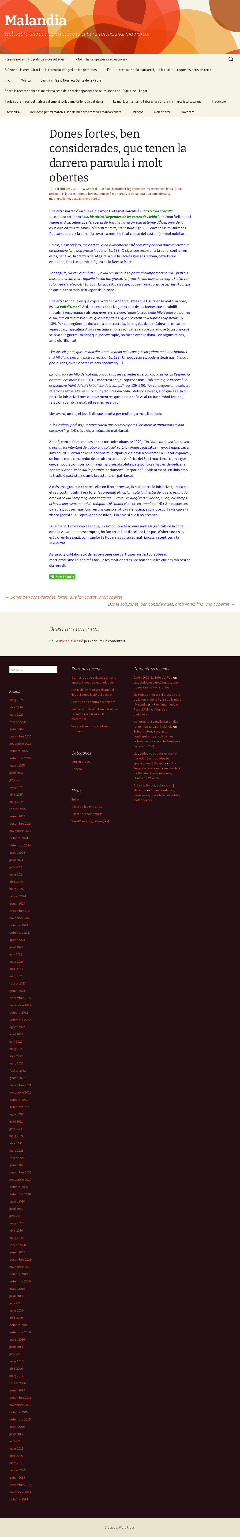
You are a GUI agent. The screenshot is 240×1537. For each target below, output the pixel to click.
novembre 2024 (20, 831)
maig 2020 (16, 1223)
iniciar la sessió (71, 641)
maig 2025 (16, 787)
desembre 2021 (20, 1085)
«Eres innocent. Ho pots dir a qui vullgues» (35, 59)
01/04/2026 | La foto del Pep (153, 677)
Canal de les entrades (86, 806)
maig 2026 (16, 700)
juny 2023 (15, 954)
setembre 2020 (20, 1194)
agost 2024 (17, 852)
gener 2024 (17, 903)
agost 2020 (17, 1201)
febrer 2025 (17, 809)
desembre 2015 (20, 1397)
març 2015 (16, 1463)
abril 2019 (16, 1317)
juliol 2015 (16, 1434)
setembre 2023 (20, 932)
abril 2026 (16, 707)
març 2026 (16, 714)
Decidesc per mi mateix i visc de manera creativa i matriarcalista (75, 112)
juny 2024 (15, 867)
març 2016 (16, 1376)
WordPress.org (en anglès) (90, 821)
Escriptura (12, 112)
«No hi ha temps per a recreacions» (101, 59)
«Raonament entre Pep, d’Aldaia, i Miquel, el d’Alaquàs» (156, 709)
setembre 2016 (20, 1332)
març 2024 (16, 889)
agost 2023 (17, 940)
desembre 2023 (20, 911)
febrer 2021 (17, 1158)
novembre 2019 (20, 1267)
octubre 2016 (18, 1325)
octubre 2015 (18, 1412)
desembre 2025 (20, 736)
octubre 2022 (18, 1012)
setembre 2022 (20, 1020)
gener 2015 (17, 1477)
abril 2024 (16, 881)
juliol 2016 (16, 1347)
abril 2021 (16, 1143)
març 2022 (16, 1063)
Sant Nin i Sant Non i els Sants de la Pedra (71, 80)
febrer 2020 (17, 1245)
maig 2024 (16, 874)
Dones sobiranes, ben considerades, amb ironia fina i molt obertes (171, 604)
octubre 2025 (18, 751)
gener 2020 (17, 1252)
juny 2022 (15, 1041)
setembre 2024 (20, 845)
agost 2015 (17, 1426)
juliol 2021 (16, 1121)
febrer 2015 (17, 1470)
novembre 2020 (20, 1179)
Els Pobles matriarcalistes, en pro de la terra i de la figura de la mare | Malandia (157, 699)
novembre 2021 (20, 1092)
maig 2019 (16, 1310)
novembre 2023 (20, 918)
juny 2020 (15, 1216)
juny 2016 (15, 1354)
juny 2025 (15, 780)
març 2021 (16, 1150)
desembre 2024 (20, 823)
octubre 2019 (18, 1274)
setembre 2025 (20, 758)
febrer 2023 (17, 983)
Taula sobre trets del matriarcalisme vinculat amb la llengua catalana (54, 101)
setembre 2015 (20, 1419)
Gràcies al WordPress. (120, 1527)
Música (26, 80)
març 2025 (16, 802)
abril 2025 (16, 794)
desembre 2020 (20, 1172)
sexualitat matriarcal (86, 198)
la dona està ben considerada (148, 194)
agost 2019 (17, 1288)
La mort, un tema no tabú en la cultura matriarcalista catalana (157, 101)
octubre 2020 (18, 1187)
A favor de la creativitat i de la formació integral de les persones (51, 70)
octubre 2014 (18, 1499)
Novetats (188, 112)
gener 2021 (17, 1165)
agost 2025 (17, 765)
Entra (75, 799)
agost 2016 (17, 1339)
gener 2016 (17, 1390)
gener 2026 (17, 729)
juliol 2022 (16, 1034)
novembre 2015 (20, 1405)
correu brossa (81, 761)
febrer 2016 (17, 1383)
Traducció (219, 101)
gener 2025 (17, 816)
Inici (8, 80)
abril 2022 (16, 1056)
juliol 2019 (16, 1296)
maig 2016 (16, 1361)
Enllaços (137, 112)
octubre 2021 (18, 1099)
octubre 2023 (18, 925)
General (91, 189)
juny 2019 (15, 1303)
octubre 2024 (18, 838)
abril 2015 (16, 1456)
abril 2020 (16, 1230)
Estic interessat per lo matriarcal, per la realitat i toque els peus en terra (159, 70)
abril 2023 (16, 969)
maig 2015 (16, 1448)
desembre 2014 (20, 1485)
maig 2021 (16, 1136)
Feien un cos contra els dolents (93, 702)
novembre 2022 (20, 1005)
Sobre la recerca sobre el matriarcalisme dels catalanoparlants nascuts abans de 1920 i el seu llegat (76, 91)
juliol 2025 (16, 772)
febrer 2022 (17, 1070)
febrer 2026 (17, 722)
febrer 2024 (17, 896)
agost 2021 (17, 1114)
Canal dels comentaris (86, 814)
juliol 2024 (16, 860)
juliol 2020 (16, 1208)
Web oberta (162, 112)
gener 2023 (17, 990)
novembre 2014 (20, 1492)
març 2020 (16, 1238)
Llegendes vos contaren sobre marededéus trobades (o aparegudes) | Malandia (155, 758)
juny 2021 (15, 1129)
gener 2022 (17, 1078)
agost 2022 (17, 1027)
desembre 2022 (20, 998)
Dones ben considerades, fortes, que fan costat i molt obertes (64, 597)
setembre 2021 (20, 1107)
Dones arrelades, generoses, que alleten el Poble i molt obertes (157, 795)
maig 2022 (16, 1049)
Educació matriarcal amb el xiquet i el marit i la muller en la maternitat (94, 714)
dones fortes (87, 194)
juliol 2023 (16, 947)
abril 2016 (16, 1368)
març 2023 (16, 976)
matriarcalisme (59, 198)
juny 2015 (15, 1441)
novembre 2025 (20, 743)
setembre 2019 (20, 1281)
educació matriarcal (112, 194)
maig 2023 (16, 961)
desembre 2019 (20, 1259)
